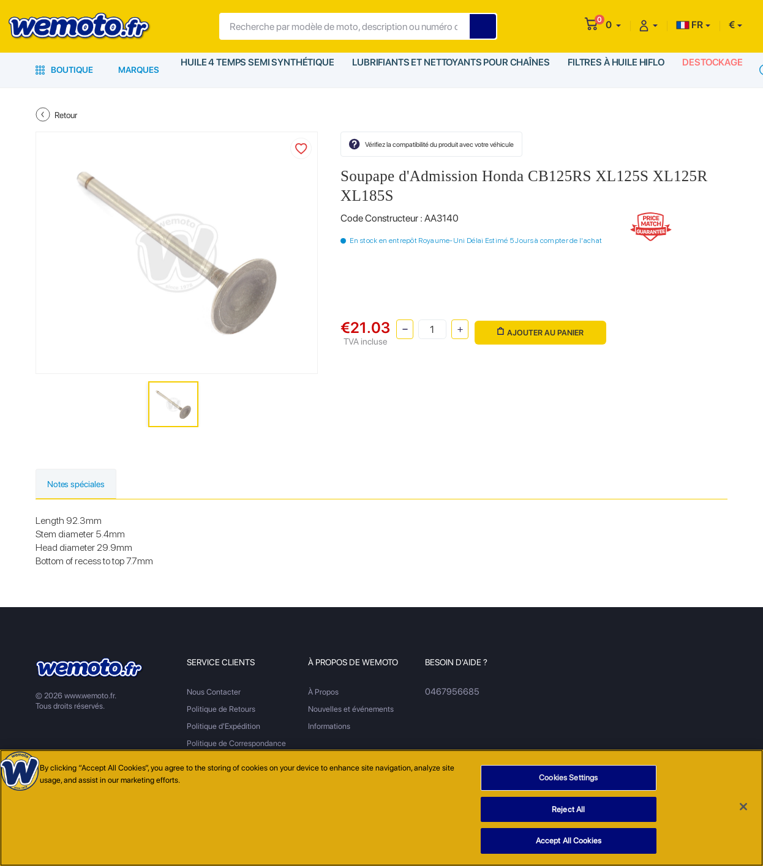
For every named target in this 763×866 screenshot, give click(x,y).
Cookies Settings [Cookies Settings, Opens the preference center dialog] (568, 778)
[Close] (743, 807)
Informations (329, 727)
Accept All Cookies (568, 841)
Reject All (568, 809)
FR (689, 25)
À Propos (323, 693)
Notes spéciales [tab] (84, 484)
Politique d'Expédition (223, 727)
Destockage (705, 70)
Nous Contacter (214, 693)
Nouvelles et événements (351, 710)
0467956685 (449, 693)
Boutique (64, 70)
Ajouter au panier (538, 328)
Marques (138, 70)
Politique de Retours (221, 710)
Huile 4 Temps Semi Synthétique (255, 70)
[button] (613, 25)
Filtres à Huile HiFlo (606, 70)
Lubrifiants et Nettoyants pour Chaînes (443, 70)
